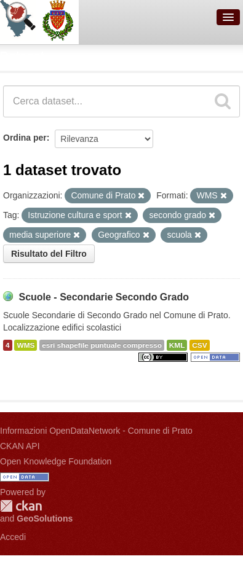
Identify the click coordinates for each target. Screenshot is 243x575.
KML (177, 345)
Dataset (22, 56)
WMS (25, 345)
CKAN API (20, 446)
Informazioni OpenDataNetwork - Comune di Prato (96, 431)
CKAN (21, 505)
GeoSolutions (45, 518)
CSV (199, 345)
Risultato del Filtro (49, 254)
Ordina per (25, 138)
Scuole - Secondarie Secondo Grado (103, 297)
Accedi (13, 537)
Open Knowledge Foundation (55, 461)
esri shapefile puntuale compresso (102, 345)
